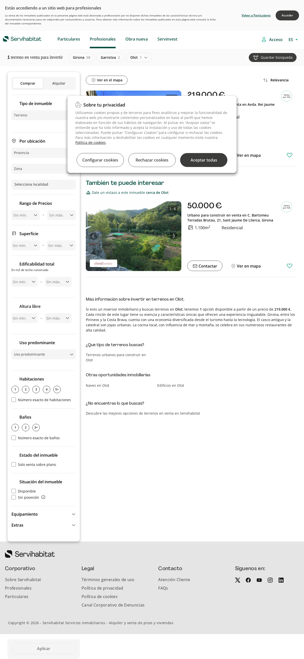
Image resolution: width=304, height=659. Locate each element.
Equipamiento (24, 514)
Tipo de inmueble (35, 103)
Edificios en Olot (170, 385)
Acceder (287, 15)
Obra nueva (136, 39)
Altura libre (30, 306)
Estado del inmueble (38, 455)
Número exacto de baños (35, 438)
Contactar (207, 266)
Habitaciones (31, 379)
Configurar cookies (100, 160)
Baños (25, 417)
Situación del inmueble (40, 482)
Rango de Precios (35, 203)
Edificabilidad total (32, 267)
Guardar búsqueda (277, 57)
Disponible (23, 491)
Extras (17, 525)
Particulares (68, 39)
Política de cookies (90, 142)
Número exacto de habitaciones (41, 399)
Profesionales (103, 39)
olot (136, 57)
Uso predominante (37, 342)
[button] (43, 514)
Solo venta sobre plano (33, 464)
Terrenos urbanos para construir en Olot (116, 357)
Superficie (28, 233)
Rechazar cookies (152, 160)
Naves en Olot (97, 385)
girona (81, 57)
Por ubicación (32, 141)
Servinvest (167, 39)
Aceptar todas (204, 160)
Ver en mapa (248, 155)
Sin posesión (25, 497)
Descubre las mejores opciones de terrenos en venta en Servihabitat (143, 413)
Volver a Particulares (256, 15)
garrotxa (110, 57)
